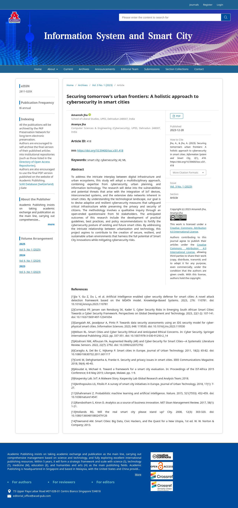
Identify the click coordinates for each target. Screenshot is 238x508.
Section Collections (176, 69)
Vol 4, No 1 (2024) (30, 260)
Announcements (105, 69)
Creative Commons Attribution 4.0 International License (188, 248)
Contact (199, 69)
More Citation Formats (185, 172)
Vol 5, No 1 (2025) (30, 249)
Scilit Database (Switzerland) (36, 184)
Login (220, 4)
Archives (84, 69)
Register (207, 4)
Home (38, 69)
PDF (177, 116)
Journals (194, 4)
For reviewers (64, 482)
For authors (21, 482)
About (52, 69)
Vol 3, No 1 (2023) (30, 272)
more (51, 224)
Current (68, 69)
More (138, 474)
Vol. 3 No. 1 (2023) (102, 85)
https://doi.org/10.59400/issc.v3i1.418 (100, 150)
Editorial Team (130, 69)
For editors (105, 482)
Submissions (152, 69)
